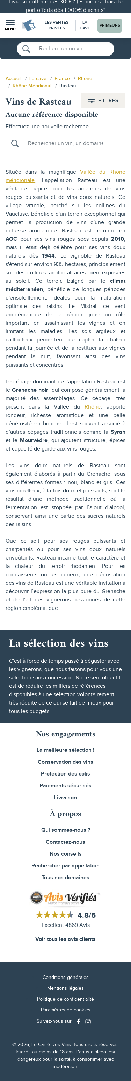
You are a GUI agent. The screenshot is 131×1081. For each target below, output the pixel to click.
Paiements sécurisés (65, 786)
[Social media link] (79, 1021)
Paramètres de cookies (65, 1010)
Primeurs (110, 25)
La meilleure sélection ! (65, 750)
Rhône (93, 407)
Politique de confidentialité (65, 999)
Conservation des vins (65, 762)
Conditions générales (66, 977)
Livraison (65, 797)
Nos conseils (66, 854)
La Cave (85, 25)
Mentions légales (65, 988)
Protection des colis (65, 774)
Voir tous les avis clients (65, 939)
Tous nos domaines (65, 877)
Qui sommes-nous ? (65, 830)
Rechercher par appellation (65, 866)
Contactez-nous (65, 842)
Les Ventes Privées (56, 25)
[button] (10, 25)
